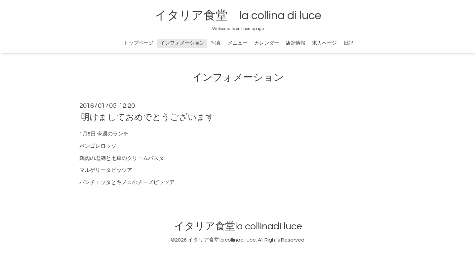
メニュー (238, 43)
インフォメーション (182, 43)
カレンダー (266, 43)
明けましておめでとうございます (148, 117)
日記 (348, 43)
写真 (216, 43)
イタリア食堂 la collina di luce (238, 15)
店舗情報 (295, 43)
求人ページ (324, 43)
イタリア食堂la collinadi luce (238, 226)
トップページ (138, 43)
